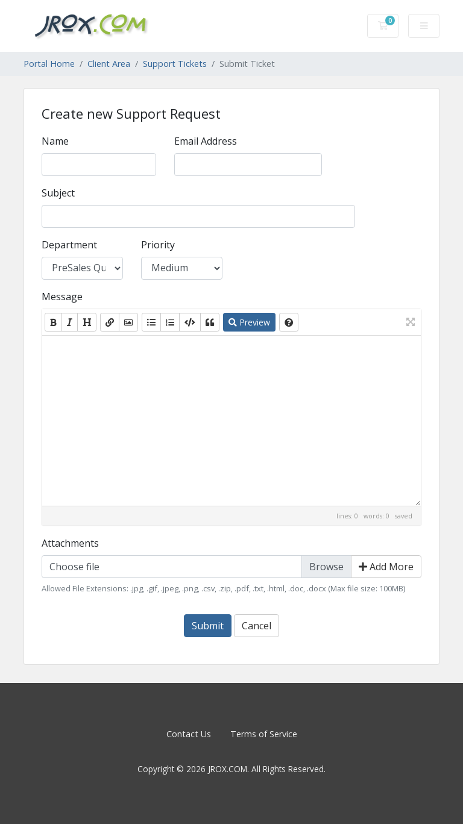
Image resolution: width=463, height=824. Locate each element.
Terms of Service (263, 734)
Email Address (205, 141)
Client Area (108, 63)
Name (55, 141)
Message (62, 296)
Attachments (70, 543)
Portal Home (49, 63)
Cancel (256, 625)
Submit (208, 625)
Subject (58, 193)
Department (69, 244)
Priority (158, 244)
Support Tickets (175, 63)
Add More (386, 566)
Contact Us (188, 734)
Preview (249, 322)
